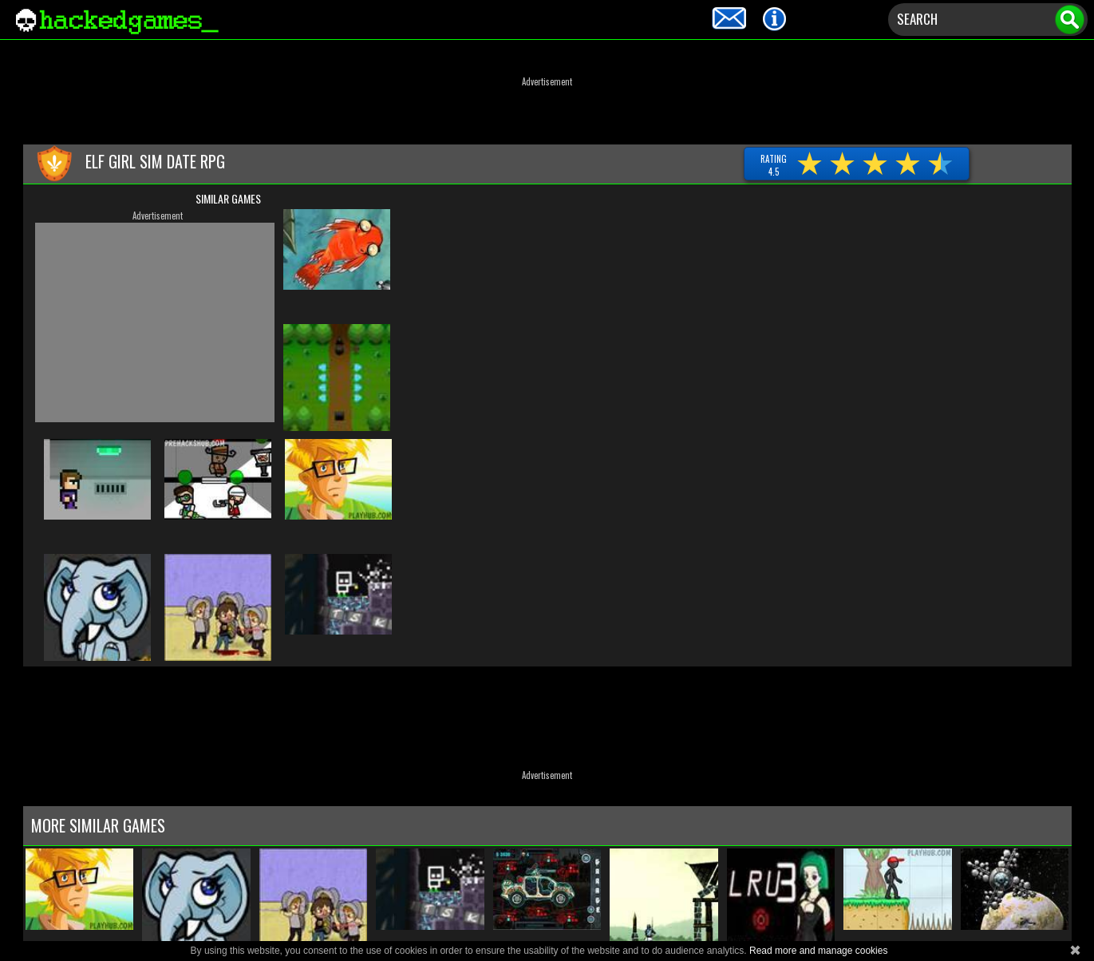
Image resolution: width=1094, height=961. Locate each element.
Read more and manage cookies (818, 950)
